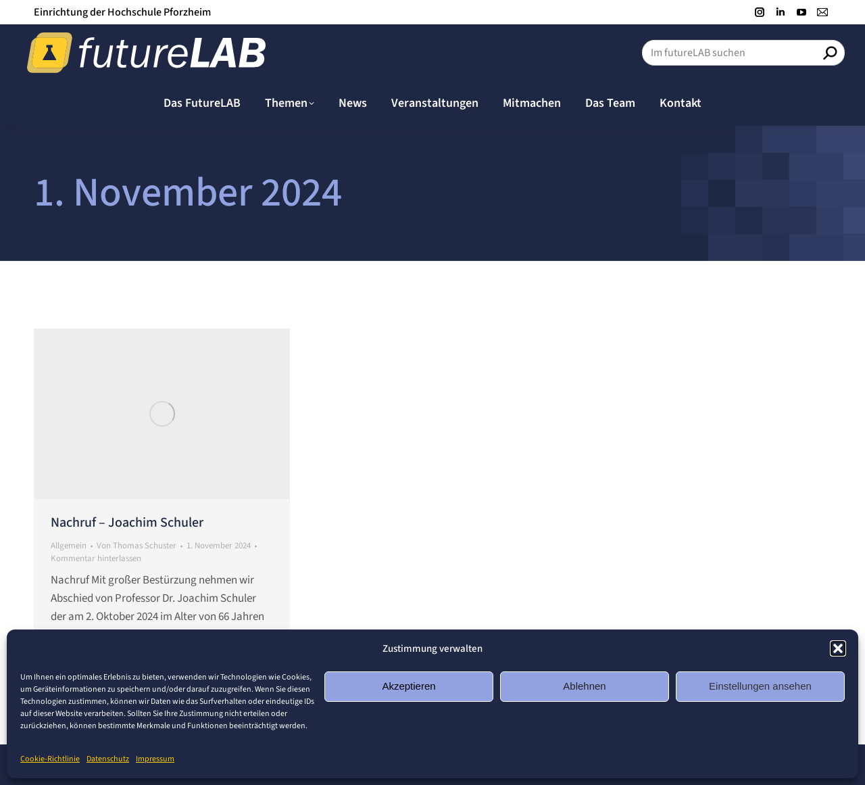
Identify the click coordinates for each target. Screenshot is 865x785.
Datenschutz (107, 759)
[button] (838, 648)
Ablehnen (584, 686)
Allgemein (68, 546)
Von (136, 546)
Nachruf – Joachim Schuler (127, 522)
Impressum (155, 759)
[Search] (743, 53)
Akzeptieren (408, 686)
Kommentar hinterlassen (96, 558)
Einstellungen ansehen (760, 686)
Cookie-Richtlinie (50, 759)
